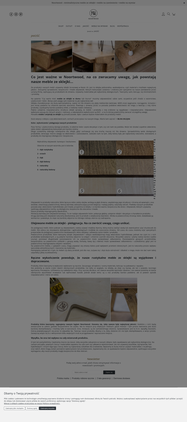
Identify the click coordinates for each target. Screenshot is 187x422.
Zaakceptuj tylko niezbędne (14, 408)
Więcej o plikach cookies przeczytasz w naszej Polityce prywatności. (32, 403)
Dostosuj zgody (32, 408)
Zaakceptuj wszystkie (47, 408)
